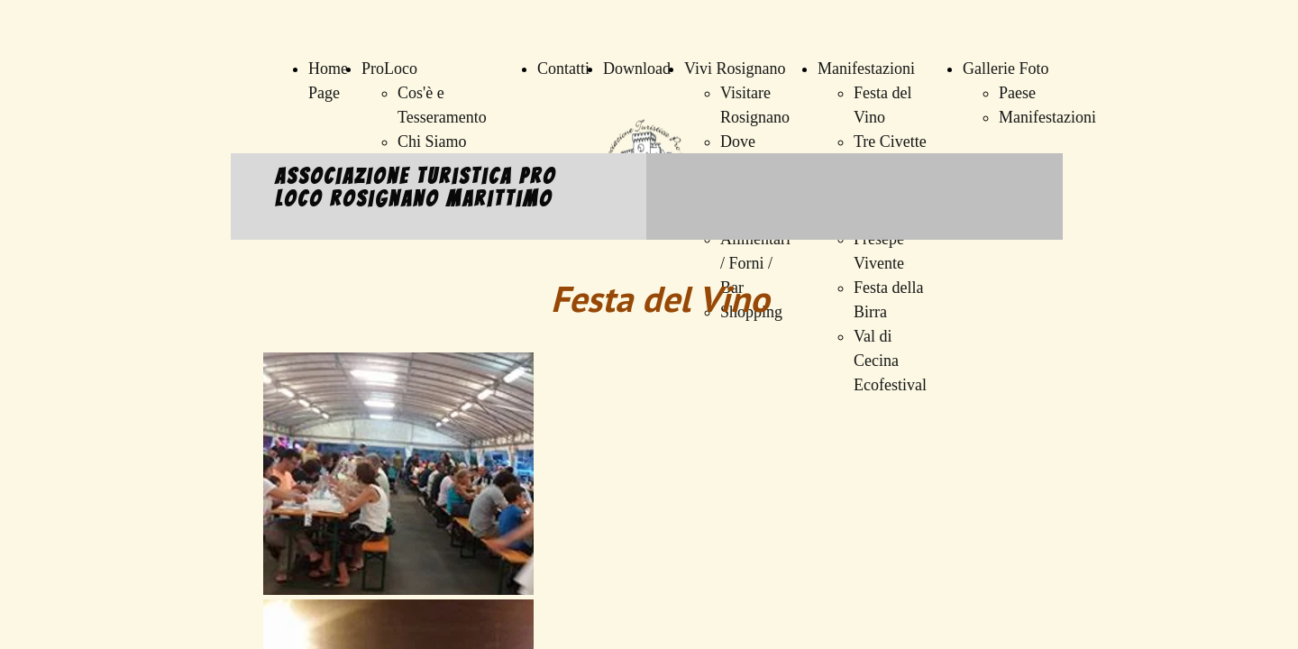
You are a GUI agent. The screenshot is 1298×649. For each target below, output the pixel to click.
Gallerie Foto (1005, 68)
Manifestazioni (866, 68)
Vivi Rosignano (734, 68)
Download (637, 68)
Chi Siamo (432, 142)
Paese (1017, 93)
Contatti (563, 68)
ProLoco (389, 68)
